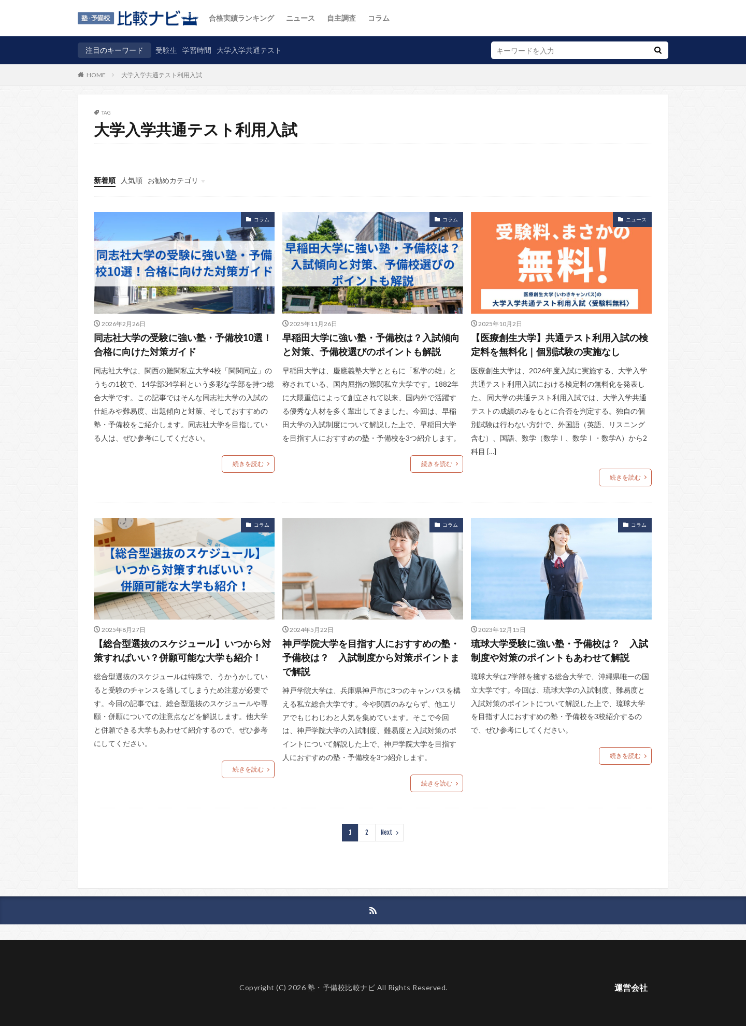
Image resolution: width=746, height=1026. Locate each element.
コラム (379, 17)
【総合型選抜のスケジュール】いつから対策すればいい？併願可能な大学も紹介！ (182, 650)
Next (387, 832)
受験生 (166, 50)
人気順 (131, 180)
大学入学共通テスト (249, 50)
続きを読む (248, 464)
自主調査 (341, 17)
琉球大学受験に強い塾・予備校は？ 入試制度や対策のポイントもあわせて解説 (559, 650)
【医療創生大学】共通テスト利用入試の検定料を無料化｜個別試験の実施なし (559, 344)
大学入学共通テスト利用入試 (161, 75)
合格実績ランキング (241, 17)
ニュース (300, 17)
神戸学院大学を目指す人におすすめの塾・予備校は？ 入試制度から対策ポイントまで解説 (371, 657)
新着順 (105, 180)
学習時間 (196, 50)
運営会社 (631, 987)
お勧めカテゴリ (173, 180)
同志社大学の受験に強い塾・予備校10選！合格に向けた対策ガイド (183, 344)
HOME (96, 75)
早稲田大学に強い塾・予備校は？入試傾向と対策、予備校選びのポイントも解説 (371, 344)
